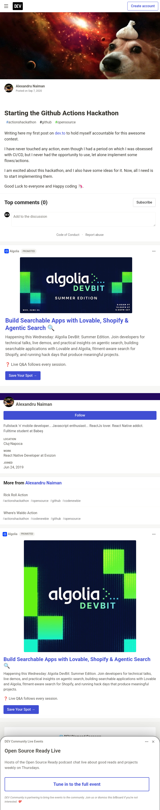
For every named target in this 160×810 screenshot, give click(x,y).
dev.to (60, 133)
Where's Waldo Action (79, 516)
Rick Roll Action (79, 498)
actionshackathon (21, 122)
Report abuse (94, 235)
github (46, 122)
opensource (65, 122)
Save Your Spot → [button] (23, 375)
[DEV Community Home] (17, 6)
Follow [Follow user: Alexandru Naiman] (80, 415)
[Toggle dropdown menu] (153, 251)
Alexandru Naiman (30, 86)
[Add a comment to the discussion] (83, 219)
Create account (143, 6)
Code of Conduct (67, 235)
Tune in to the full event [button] (77, 784)
